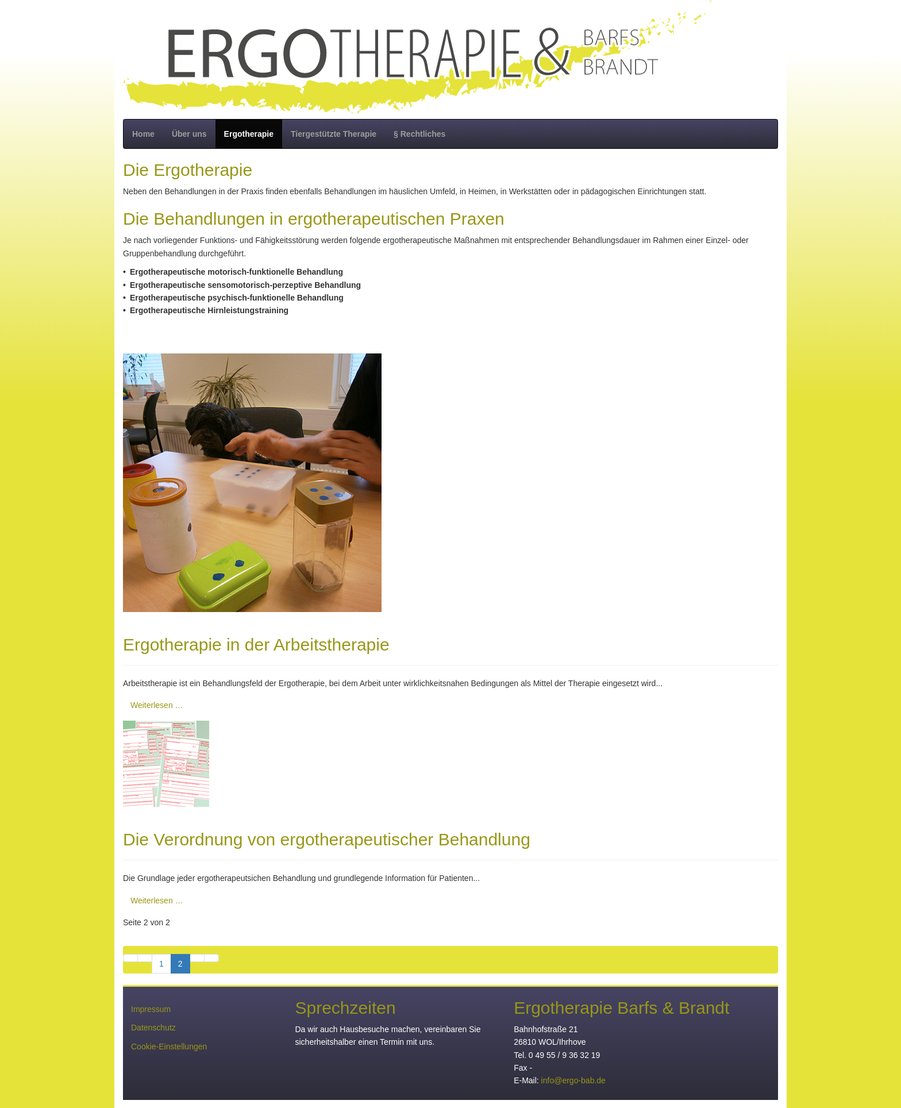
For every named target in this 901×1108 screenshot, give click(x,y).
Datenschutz (153, 1027)
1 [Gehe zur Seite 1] (161, 963)
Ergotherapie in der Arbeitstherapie (256, 644)
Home (143, 133)
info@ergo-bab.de (573, 1080)
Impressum (151, 1009)
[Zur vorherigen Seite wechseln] (144, 958)
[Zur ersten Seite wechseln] (130, 958)
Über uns (189, 133)
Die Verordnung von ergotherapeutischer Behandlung (326, 839)
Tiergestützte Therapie (333, 133)
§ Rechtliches (419, 133)
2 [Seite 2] (180, 963)
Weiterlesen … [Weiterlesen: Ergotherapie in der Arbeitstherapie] (156, 705)
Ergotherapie (249, 133)
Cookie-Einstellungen (169, 1046)
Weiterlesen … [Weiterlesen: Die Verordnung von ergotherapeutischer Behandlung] (156, 900)
